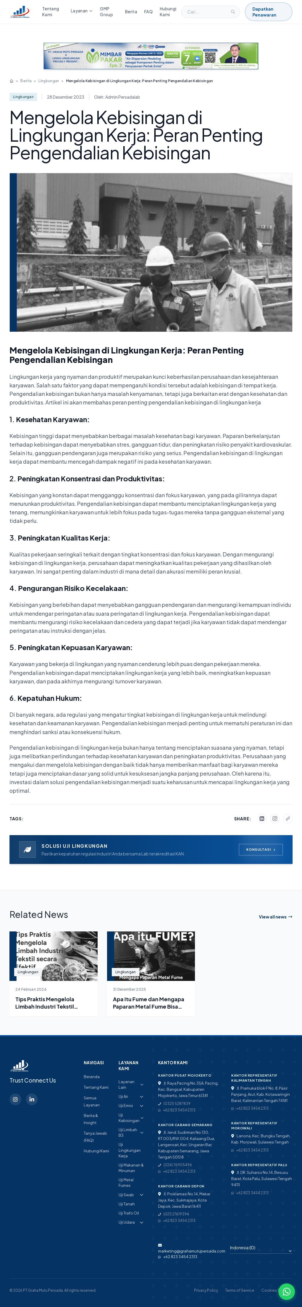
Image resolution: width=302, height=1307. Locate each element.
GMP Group (106, 11)
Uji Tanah (127, 1204)
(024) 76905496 (175, 1165)
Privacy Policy (206, 1290)
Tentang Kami (50, 11)
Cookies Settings (277, 1290)
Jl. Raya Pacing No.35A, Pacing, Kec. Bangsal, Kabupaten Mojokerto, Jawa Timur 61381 (188, 1089)
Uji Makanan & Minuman (131, 1168)
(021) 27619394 (173, 1214)
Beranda (92, 1076)
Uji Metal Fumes (126, 1182)
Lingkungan (48, 81)
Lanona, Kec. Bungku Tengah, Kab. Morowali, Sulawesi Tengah (260, 1138)
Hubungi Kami (168, 11)
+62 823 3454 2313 (177, 1110)
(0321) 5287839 (174, 1103)
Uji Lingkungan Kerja (130, 1150)
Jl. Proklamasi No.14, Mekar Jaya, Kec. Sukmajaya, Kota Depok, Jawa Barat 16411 (184, 1200)
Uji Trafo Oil (129, 1213)
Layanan (82, 10)
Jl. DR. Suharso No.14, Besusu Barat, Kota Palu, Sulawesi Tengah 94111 (261, 1178)
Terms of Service (239, 1290)
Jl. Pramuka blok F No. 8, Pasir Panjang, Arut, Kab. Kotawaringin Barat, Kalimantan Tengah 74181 (260, 1094)
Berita (131, 11)
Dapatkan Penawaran (264, 11)
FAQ (148, 11)
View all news (276, 916)
